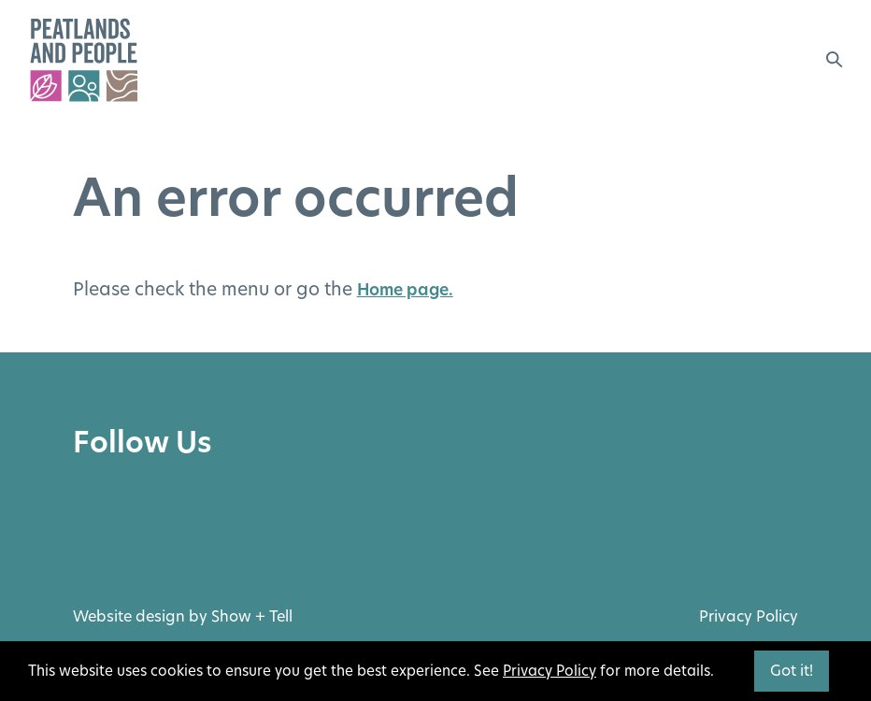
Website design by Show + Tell (183, 616)
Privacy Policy (748, 616)
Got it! (791, 670)
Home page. (405, 290)
